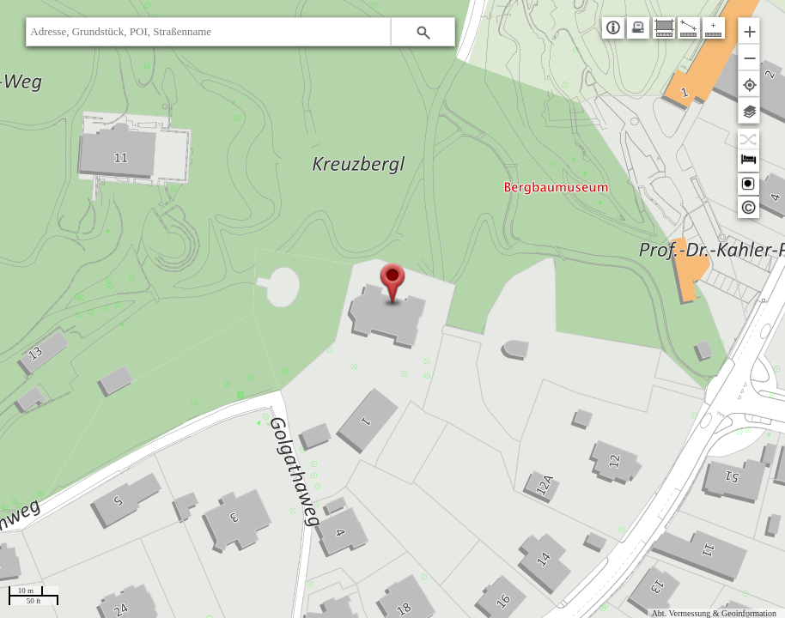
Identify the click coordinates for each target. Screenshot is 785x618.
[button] (423, 31)
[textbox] (208, 31)
